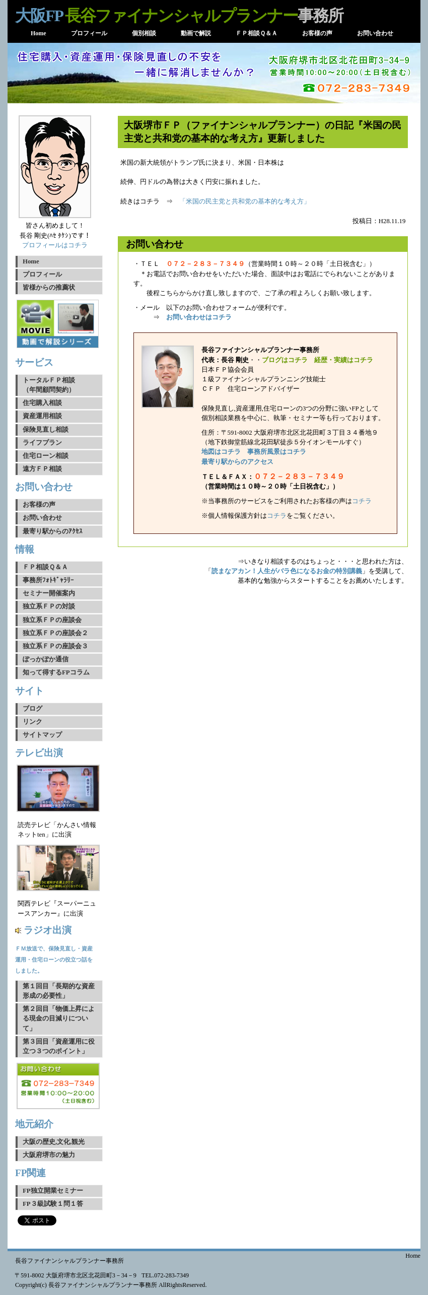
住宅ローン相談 (45, 455)
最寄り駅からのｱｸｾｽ (53, 531)
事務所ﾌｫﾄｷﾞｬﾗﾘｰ (48, 580)
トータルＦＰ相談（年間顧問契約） (49, 385)
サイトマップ (42, 734)
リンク (32, 721)
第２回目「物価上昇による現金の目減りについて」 (59, 1018)
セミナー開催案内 (49, 593)
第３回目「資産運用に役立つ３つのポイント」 (59, 1046)
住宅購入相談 (42, 402)
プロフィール (42, 274)
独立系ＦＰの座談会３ (55, 646)
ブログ (32, 708)
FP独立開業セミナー (53, 1190)
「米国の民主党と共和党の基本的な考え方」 (244, 201)
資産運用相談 (42, 416)
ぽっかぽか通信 (45, 659)
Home (31, 261)
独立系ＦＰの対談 (49, 606)
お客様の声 (39, 504)
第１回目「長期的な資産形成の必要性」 (59, 991)
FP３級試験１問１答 (53, 1203)
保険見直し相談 (45, 429)
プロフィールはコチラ (55, 245)
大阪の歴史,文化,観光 (54, 1141)
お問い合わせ (42, 517)
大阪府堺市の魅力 (49, 1154)
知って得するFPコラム (56, 672)
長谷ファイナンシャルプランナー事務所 (69, 1260)
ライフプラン (42, 442)
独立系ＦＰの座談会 (52, 620)
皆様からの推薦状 (49, 287)
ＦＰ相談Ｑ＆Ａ (45, 567)
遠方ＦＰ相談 (42, 468)
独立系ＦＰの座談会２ (55, 633)
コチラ (362, 501)
